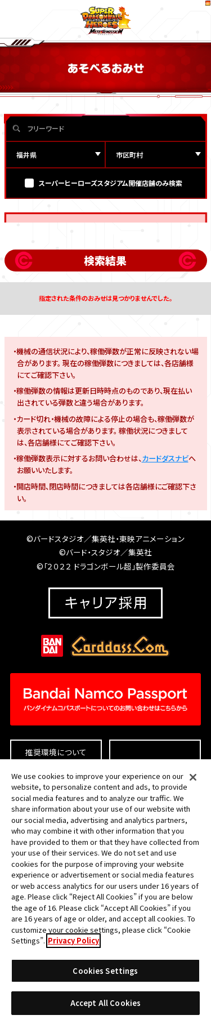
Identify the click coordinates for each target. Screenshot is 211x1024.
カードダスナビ (165, 491)
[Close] (193, 783)
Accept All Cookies (105, 1009)
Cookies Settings (105, 977)
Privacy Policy (73, 947)
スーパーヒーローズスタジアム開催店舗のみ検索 (110, 216)
